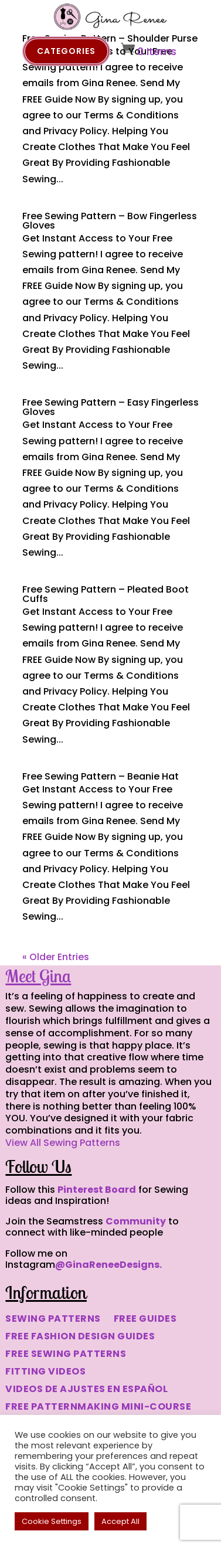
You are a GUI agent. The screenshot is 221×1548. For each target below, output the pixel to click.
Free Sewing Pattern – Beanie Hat (100, 776)
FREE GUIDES (145, 1320)
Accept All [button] (120, 1521)
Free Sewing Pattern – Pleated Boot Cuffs (105, 594)
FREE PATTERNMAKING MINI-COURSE (98, 1408)
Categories (66, 51)
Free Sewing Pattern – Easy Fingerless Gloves (110, 407)
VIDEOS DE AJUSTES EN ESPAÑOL (86, 1390)
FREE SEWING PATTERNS (65, 1355)
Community (136, 1221)
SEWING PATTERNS (53, 1320)
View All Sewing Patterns (62, 1142)
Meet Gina (38, 976)
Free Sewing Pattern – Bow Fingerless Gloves (109, 220)
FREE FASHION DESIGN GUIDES (80, 1337)
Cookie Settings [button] (51, 1521)
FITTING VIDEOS (45, 1372)
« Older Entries (55, 957)
